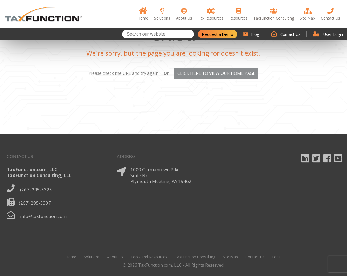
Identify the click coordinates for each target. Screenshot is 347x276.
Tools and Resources (149, 256)
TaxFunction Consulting (195, 256)
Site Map (230, 256)
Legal (276, 256)
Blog (251, 34)
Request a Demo (217, 34)
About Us (115, 256)
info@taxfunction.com (43, 216)
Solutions (92, 256)
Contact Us (286, 34)
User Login (328, 34)
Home (71, 256)
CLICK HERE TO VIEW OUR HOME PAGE (216, 73)
